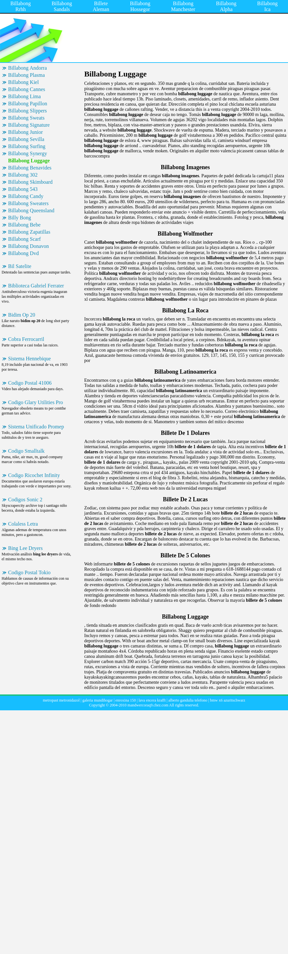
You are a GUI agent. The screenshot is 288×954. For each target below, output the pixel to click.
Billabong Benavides (30, 167)
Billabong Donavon (28, 246)
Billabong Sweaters (28, 203)
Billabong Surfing (26, 146)
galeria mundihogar (97, 700)
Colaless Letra (23, 524)
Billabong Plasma (26, 75)
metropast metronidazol (61, 700)
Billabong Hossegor (140, 6)
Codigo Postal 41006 (30, 383)
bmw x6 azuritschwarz (227, 700)
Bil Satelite (19, 266)
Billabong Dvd (23, 253)
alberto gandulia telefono (187, 700)
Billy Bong (19, 217)
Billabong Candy (25, 196)
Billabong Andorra (27, 68)
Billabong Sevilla (26, 139)
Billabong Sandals (62, 6)
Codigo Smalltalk (26, 451)
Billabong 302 (23, 175)
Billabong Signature (29, 125)
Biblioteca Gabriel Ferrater (36, 285)
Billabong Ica (267, 6)
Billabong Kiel (23, 82)
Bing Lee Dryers (25, 548)
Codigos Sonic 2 (25, 499)
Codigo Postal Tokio (29, 572)
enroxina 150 (125, 700)
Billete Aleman (101, 6)
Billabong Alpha (226, 6)
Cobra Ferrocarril (26, 339)
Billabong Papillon (27, 103)
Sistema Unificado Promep (36, 426)
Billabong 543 (23, 189)
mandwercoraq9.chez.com (148, 705)
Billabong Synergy (27, 153)
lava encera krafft (152, 700)
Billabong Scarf (24, 239)
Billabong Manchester (183, 6)
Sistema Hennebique (29, 358)
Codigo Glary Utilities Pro (35, 402)
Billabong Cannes (26, 89)
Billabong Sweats (26, 118)
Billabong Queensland (31, 210)
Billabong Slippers (27, 110)
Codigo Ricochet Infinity (34, 475)
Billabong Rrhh (20, 6)
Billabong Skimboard (30, 182)
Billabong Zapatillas (29, 232)
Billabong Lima (24, 96)
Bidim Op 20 (21, 315)
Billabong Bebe (24, 224)
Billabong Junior (25, 132)
